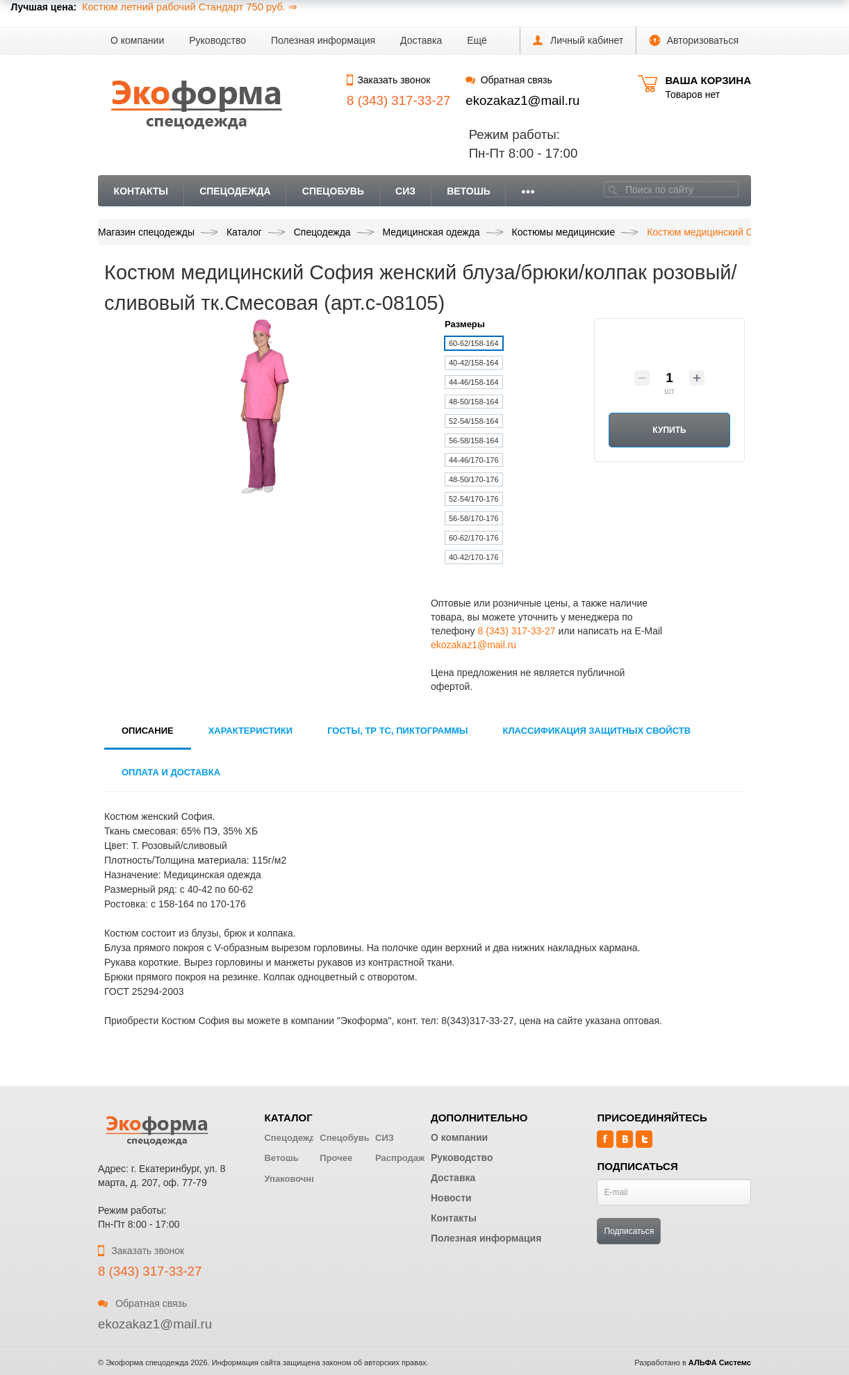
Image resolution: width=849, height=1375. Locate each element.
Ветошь (469, 191)
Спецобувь (333, 191)
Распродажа (402, 1158)
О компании (137, 40)
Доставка (421, 40)
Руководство (217, 40)
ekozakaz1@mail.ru (522, 100)
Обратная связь (508, 79)
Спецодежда (235, 191)
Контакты (141, 191)
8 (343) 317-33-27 (516, 630)
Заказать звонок (388, 79)
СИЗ (405, 191)
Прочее (336, 1158)
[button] (477, 40)
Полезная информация (323, 40)
